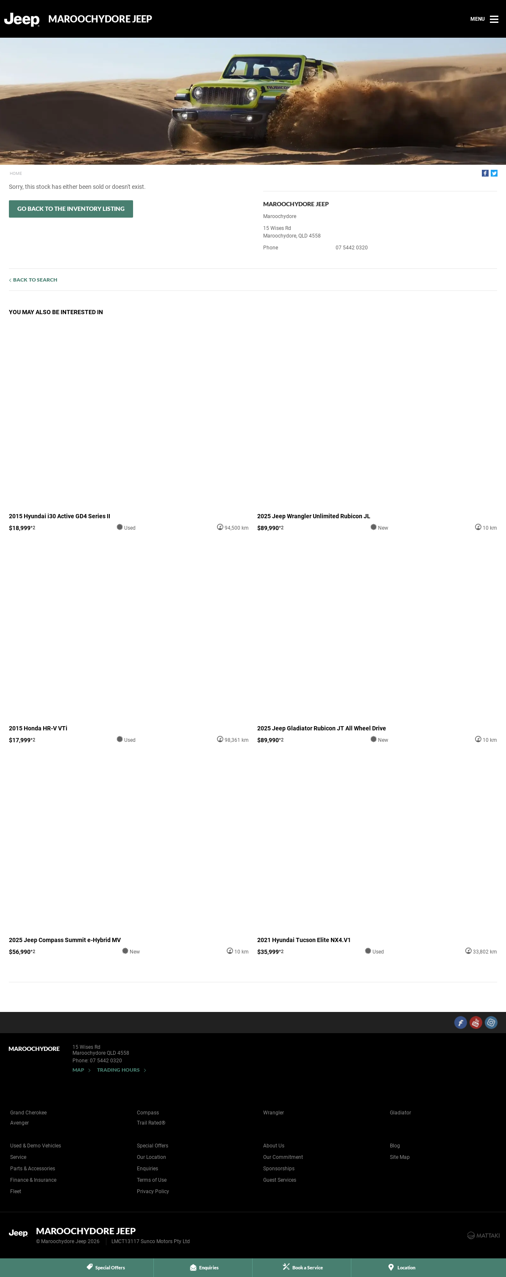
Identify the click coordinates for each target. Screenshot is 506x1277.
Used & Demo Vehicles (35, 1146)
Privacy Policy (153, 1191)
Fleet (15, 1191)
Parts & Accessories (32, 1169)
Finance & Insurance (33, 1180)
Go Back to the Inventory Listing (71, 208)
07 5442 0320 (352, 248)
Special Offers (152, 1146)
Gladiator (400, 1113)
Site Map (400, 1157)
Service (18, 1157)
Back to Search (35, 279)
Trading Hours (118, 1070)
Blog (395, 1146)
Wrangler (273, 1113)
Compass (148, 1113)
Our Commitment (283, 1157)
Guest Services (279, 1180)
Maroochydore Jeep (100, 19)
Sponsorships (279, 1169)
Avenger (19, 1123)
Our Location (151, 1157)
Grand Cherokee (28, 1113)
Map (78, 1070)
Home (16, 173)
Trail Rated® (151, 1123)
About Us (273, 1146)
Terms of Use (152, 1180)
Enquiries (147, 1169)
